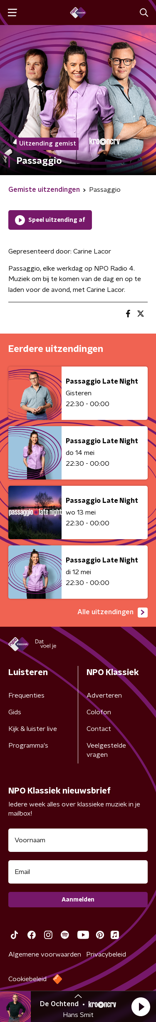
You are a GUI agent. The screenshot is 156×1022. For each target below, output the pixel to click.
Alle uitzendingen (112, 613)
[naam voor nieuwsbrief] (78, 840)
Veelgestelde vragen (106, 750)
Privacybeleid (106, 954)
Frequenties (26, 695)
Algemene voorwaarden (44, 954)
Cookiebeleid (27, 979)
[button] (140, 1006)
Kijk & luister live (32, 729)
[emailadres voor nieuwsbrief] (78, 872)
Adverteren (104, 695)
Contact (99, 729)
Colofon (99, 712)
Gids (14, 712)
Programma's (28, 745)
